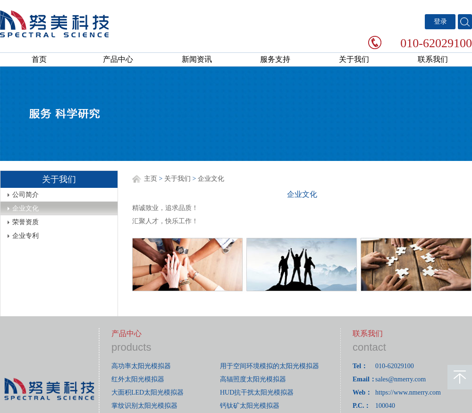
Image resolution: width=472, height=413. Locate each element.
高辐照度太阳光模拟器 (253, 379)
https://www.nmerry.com (408, 392)
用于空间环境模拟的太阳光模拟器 (269, 366)
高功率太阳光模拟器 (141, 366)
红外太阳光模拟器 (137, 379)
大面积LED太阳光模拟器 (147, 392)
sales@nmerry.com (400, 379)
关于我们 (354, 59)
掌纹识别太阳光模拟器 (144, 405)
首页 (39, 59)
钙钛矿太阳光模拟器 (249, 405)
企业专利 (25, 235)
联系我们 (433, 59)
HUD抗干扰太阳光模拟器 (257, 392)
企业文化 (25, 208)
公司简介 (25, 194)
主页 (150, 178)
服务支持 (275, 59)
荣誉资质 (25, 222)
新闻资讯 (197, 59)
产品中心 (118, 59)
